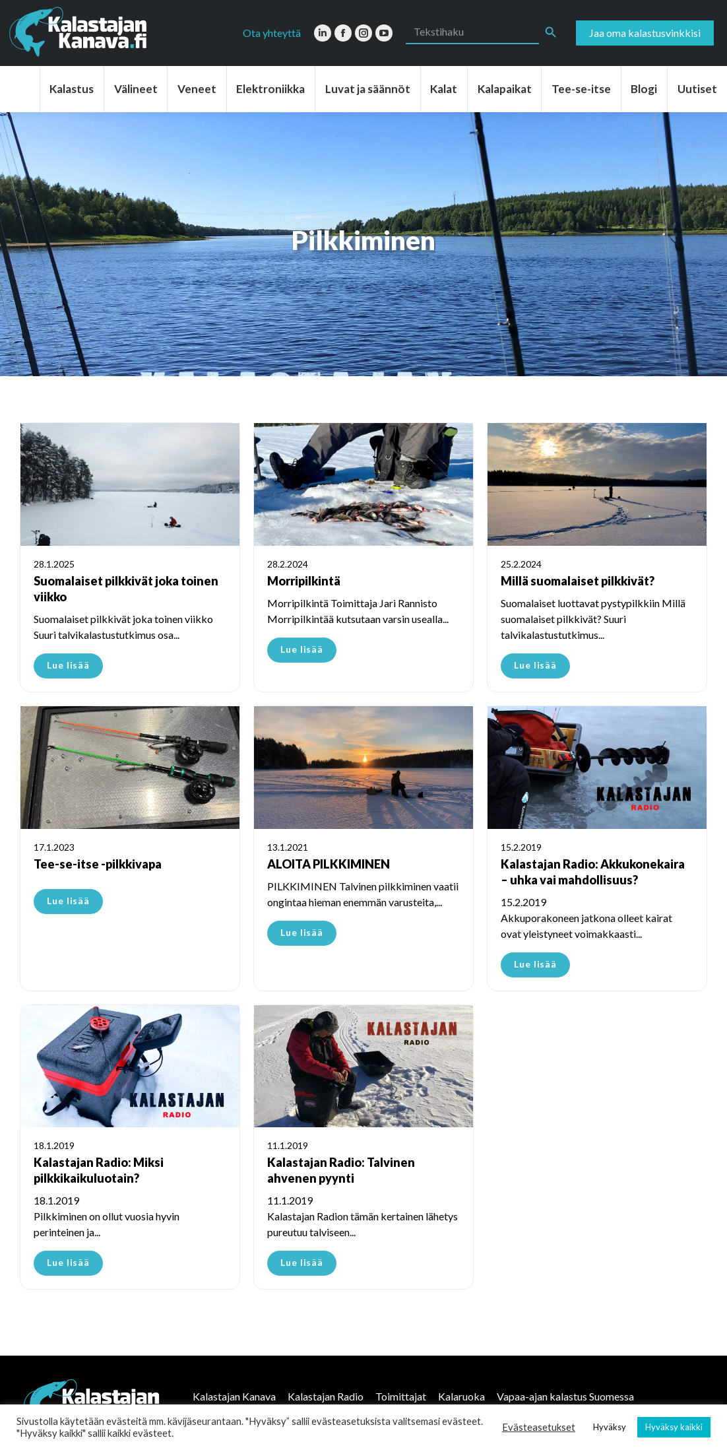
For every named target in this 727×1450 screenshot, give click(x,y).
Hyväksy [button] (609, 1427)
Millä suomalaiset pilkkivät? (577, 581)
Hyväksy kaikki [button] (674, 1427)
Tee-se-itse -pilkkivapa (98, 864)
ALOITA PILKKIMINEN (328, 864)
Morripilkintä (303, 581)
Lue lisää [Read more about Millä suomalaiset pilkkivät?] (535, 665)
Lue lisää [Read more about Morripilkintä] (301, 649)
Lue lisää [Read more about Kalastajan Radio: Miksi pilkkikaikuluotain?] (68, 1262)
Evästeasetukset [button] (538, 1427)
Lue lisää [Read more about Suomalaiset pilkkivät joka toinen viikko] (68, 665)
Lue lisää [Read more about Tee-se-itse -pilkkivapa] (68, 900)
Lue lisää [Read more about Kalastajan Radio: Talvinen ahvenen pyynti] (301, 1262)
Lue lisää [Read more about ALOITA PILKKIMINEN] (301, 932)
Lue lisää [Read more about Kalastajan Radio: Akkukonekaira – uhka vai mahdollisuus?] (535, 964)
